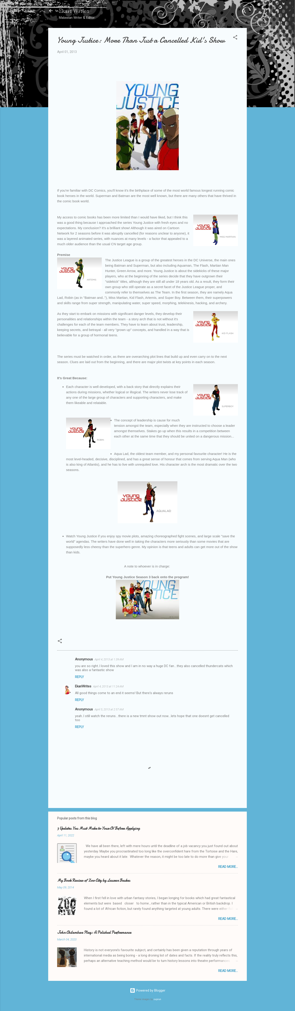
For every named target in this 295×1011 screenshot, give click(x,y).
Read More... (228, 867)
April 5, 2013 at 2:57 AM (109, 709)
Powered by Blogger (147, 990)
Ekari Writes (74, 10)
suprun (157, 999)
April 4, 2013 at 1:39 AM (109, 659)
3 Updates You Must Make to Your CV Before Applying (98, 828)
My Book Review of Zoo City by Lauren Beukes (93, 880)
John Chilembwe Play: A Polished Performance (94, 932)
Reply (79, 677)
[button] (235, 38)
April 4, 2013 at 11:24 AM (108, 686)
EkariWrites (83, 686)
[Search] (244, 12)
